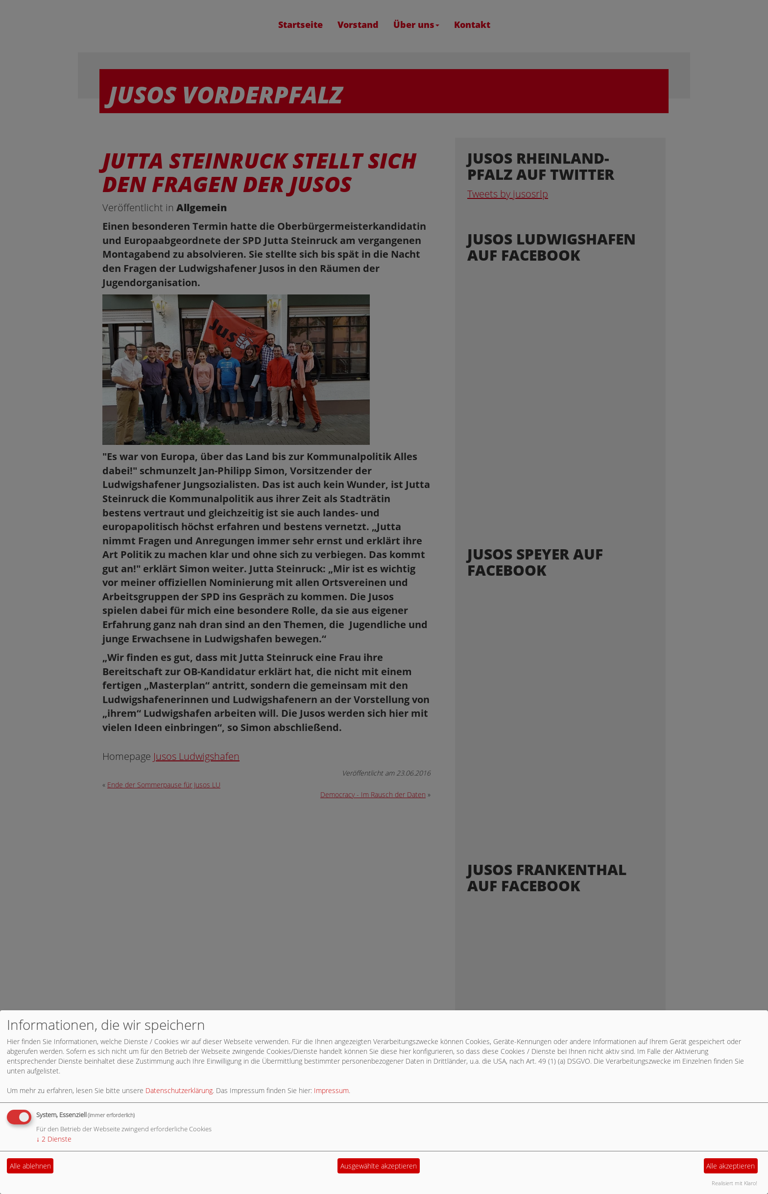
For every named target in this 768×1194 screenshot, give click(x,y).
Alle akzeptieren (730, 1165)
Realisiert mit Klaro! (734, 1183)
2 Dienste (54, 1139)
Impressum (331, 1090)
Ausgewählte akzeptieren (378, 1165)
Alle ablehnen (30, 1165)
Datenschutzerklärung (179, 1090)
